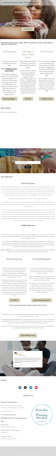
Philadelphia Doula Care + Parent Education (21, 2)
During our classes (5, 250)
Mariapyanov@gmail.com (10, 414)
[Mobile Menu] (51, 2)
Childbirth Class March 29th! (11, 70)
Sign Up (28, 167)
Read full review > (18, 362)
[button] (14, 359)
